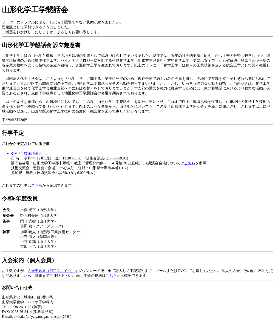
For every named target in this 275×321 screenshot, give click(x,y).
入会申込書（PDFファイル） (51, 271)
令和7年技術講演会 (26, 153)
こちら (189, 163)
